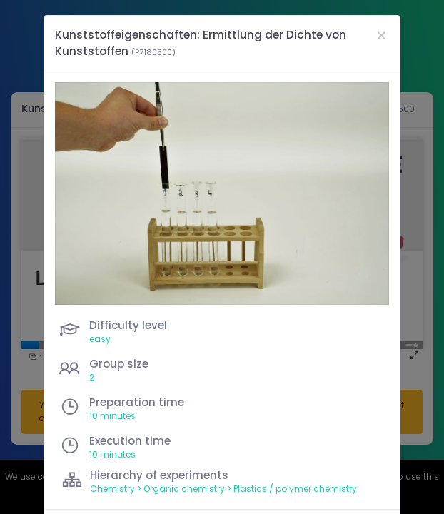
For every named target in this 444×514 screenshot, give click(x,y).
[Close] (381, 35)
